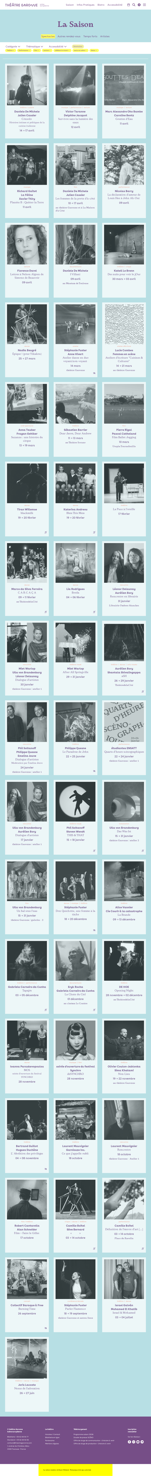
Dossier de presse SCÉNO (83, 1437)
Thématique (33, 46)
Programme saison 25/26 (83, 1434)
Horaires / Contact (52, 1434)
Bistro (101, 4)
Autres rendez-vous (69, 36)
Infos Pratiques (85, 4)
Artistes (105, 36)
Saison (70, 4)
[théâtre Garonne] (29, 4)
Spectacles (48, 36)
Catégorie (11, 46)
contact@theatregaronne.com (19, 1443)
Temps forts (90, 36)
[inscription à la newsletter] (136, 1430)
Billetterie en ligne (52, 1437)
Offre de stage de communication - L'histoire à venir (94, 1440)
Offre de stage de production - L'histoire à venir (92, 1444)
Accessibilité (114, 4)
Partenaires (49, 1440)
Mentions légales (52, 1444)
